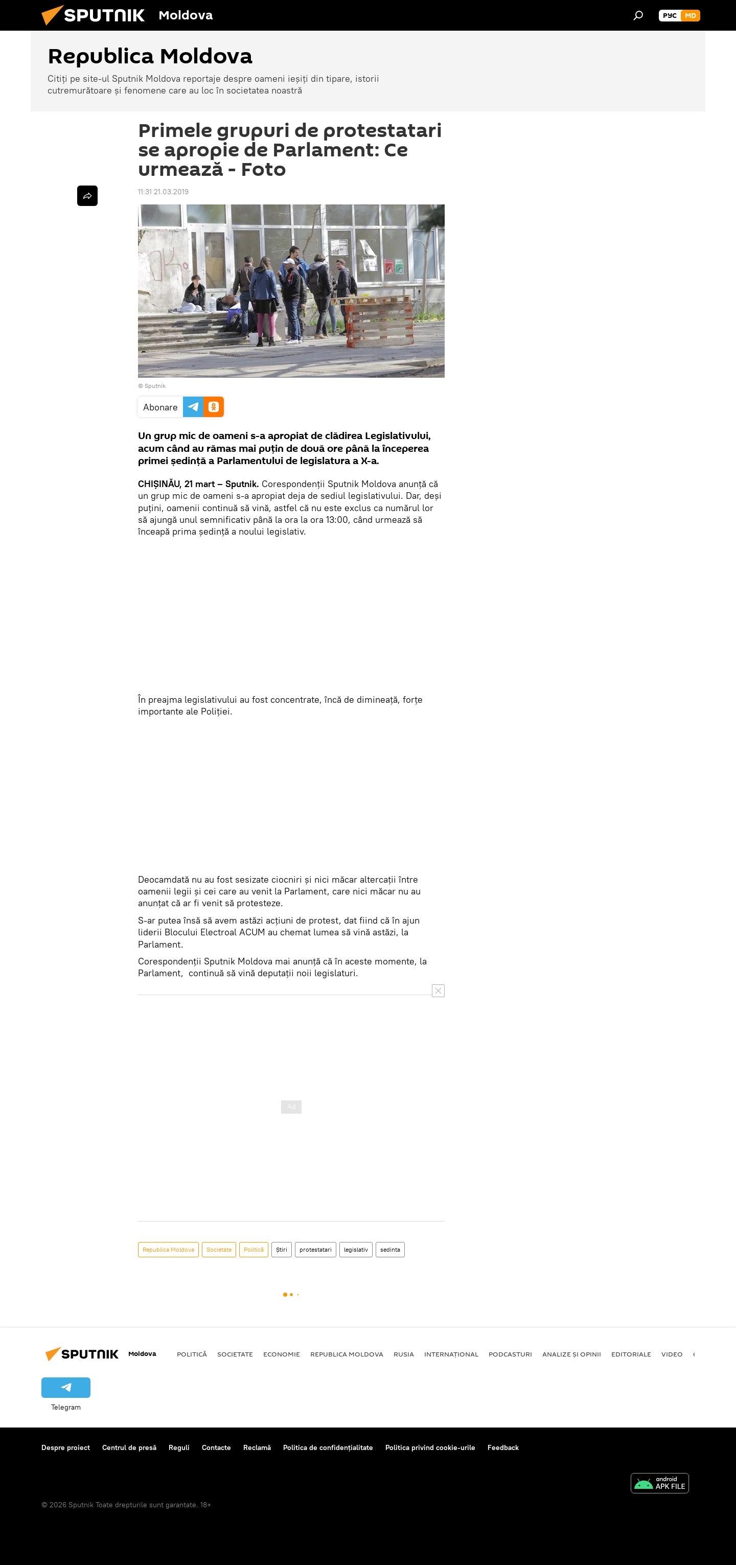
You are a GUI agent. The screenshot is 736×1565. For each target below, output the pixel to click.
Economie (281, 1354)
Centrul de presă (129, 1447)
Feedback (503, 1447)
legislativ (356, 1249)
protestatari (316, 1249)
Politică (254, 1249)
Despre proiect (65, 1447)
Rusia (404, 1354)
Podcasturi (510, 1354)
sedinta (390, 1249)
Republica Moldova (168, 1249)
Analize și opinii (571, 1354)
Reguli (179, 1447)
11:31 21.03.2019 (163, 191)
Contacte (216, 1447)
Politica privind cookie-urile (430, 1447)
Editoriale (631, 1354)
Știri (281, 1249)
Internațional (451, 1354)
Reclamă (257, 1447)
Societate (219, 1249)
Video (672, 1354)
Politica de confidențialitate (328, 1447)
